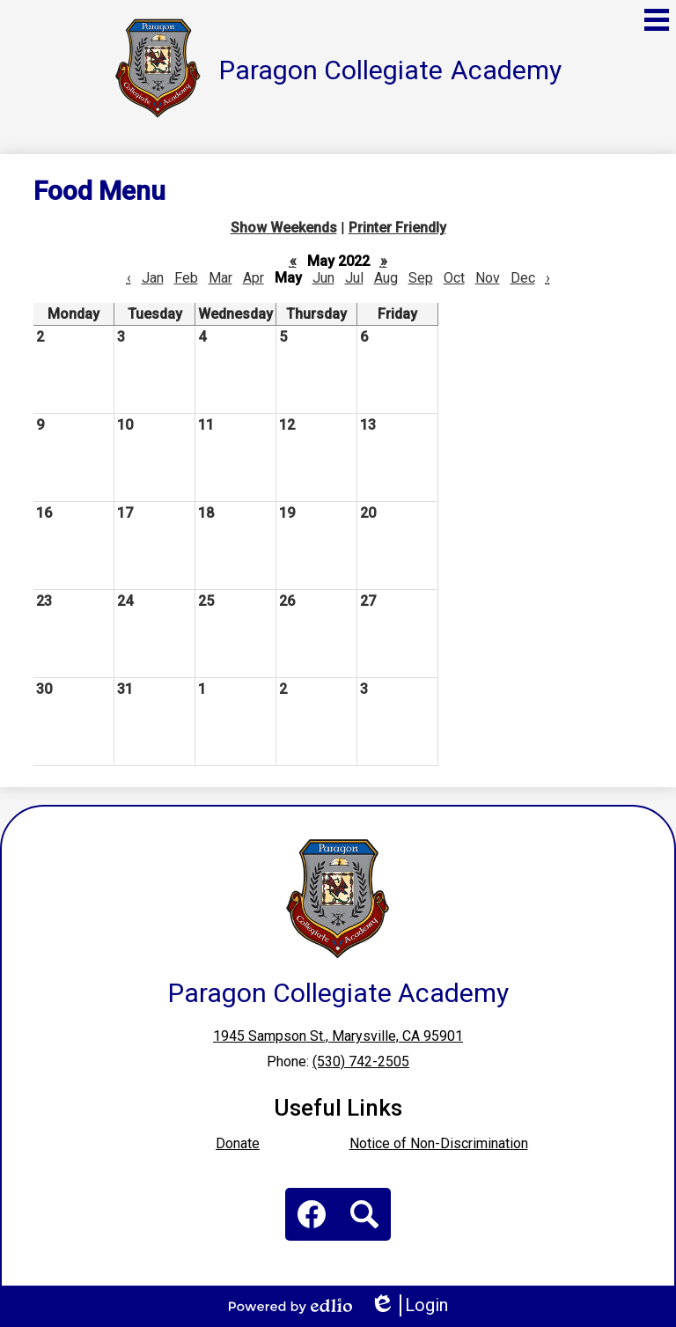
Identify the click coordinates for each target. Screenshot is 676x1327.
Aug (386, 277)
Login (409, 1305)
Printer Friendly (397, 227)
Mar (220, 277)
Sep (420, 277)
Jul (354, 277)
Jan (153, 277)
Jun (323, 277)
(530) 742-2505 (360, 1061)
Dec (523, 277)
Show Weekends (284, 227)
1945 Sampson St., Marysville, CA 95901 (338, 1036)
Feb (186, 277)
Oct (454, 277)
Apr (253, 277)
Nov (487, 277)
